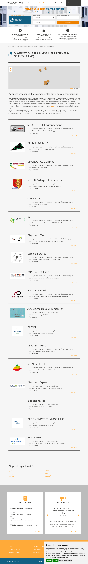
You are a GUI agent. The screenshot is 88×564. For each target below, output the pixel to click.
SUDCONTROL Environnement (44, 124)
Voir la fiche (74, 135)
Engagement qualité (14, 549)
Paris (46, 473)
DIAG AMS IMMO (36, 345)
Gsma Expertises (36, 253)
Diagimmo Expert (37, 382)
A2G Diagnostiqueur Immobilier (45, 308)
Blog (62, 3)
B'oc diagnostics (36, 400)
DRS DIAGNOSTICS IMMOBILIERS (45, 419)
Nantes (47, 470)
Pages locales (16, 46)
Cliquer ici (53, 106)
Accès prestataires (73, 3)
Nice (46, 472)
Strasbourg (48, 475)
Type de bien (36, 20)
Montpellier (11, 476)
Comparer (68, 22)
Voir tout (11, 481)
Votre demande (36, 15)
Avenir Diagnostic (37, 290)
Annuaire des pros (38, 552)
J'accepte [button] (49, 560)
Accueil (10, 46)
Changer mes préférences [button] (65, 560)
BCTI (30, 216)
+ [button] (10, 68)
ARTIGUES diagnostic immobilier (45, 180)
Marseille (10, 475)
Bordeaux (10, 470)
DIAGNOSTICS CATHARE (40, 161)
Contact (10, 546)
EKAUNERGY (34, 437)
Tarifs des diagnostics (39, 546)
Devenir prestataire (14, 552)
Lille (9, 472)
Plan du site (39, 561)
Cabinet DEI (33, 198)
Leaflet (71, 88)
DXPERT (31, 327)
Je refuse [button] (55, 560)
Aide (55, 3)
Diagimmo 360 (35, 235)
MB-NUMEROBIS (36, 363)
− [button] (10, 71)
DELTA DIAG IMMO (38, 143)
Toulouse (47, 476)
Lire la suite (74, 531)
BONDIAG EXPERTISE (39, 272)
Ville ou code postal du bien (63, 15)
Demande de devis (44, 3)
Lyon (9, 473)
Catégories (31, 3)
